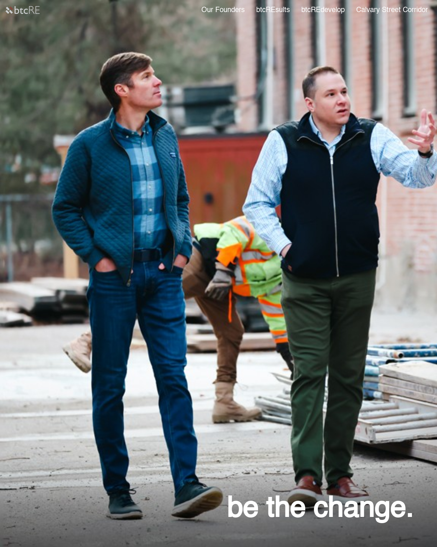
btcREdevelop (323, 10)
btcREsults (273, 10)
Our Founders (223, 10)
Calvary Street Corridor (392, 10)
